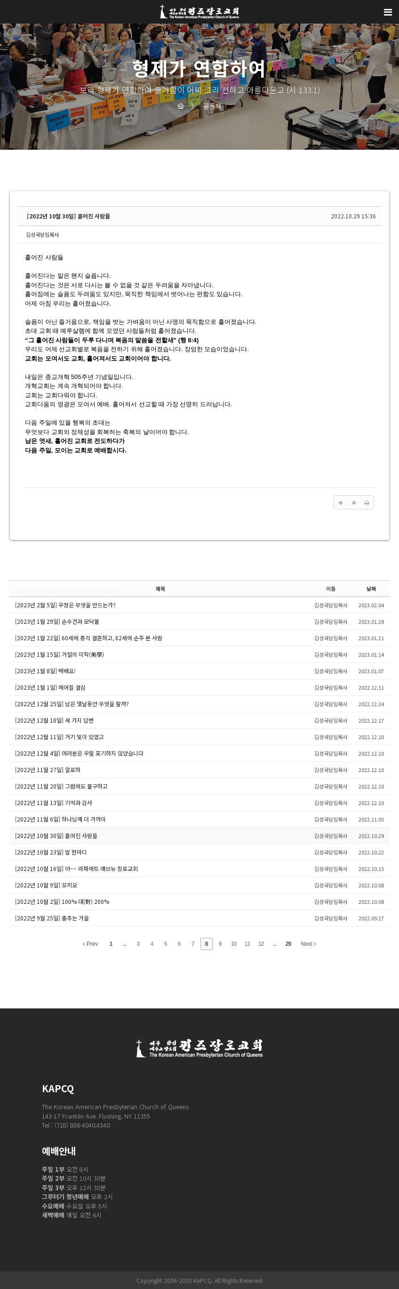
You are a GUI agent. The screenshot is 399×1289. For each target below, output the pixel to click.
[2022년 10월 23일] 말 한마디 (51, 852)
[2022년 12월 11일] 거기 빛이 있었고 (59, 737)
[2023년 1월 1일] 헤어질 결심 (50, 687)
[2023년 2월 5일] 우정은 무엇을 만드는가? (65, 605)
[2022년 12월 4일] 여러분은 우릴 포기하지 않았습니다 (79, 753)
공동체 (206, 106)
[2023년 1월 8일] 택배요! (45, 671)
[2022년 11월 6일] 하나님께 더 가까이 (60, 819)
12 (260, 944)
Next (308, 944)
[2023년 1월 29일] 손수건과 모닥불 (57, 621)
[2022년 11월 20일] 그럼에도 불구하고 (61, 786)
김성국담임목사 (42, 234)
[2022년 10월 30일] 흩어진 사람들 (68, 216)
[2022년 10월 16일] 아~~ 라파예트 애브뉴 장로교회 (76, 868)
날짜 (371, 588)
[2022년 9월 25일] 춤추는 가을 (52, 918)
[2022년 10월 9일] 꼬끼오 (46, 885)
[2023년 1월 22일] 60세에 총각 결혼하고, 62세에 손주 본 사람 (88, 638)
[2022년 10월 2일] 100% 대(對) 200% (62, 901)
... (124, 944)
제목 (160, 588)
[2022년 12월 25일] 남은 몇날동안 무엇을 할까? (72, 704)
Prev (90, 944)
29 (288, 944)
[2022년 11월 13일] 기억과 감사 (53, 802)
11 (247, 944)
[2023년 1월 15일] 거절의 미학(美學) (59, 654)
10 (233, 944)
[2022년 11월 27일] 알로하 (47, 769)
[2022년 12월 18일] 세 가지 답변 (54, 720)
